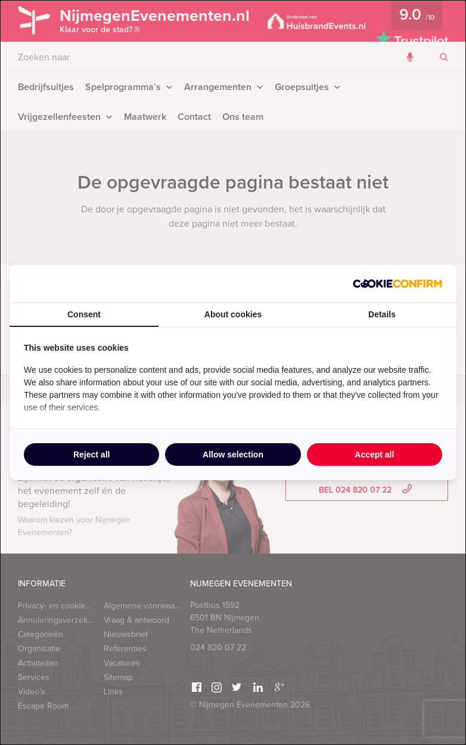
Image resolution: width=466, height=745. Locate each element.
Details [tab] (382, 314)
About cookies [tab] (233, 314)
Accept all (374, 454)
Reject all (91, 454)
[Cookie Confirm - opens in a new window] (397, 283)
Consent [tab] (84, 314)
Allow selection (233, 454)
